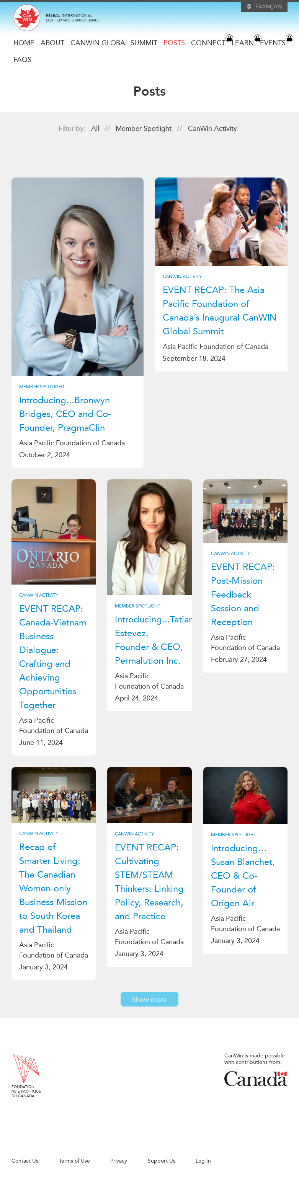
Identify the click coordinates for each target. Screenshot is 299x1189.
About (52, 43)
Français (268, 7)
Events (273, 43)
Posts (174, 43)
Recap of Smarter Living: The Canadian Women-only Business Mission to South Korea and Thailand (53, 888)
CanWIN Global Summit (113, 43)
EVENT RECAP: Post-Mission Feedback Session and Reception (243, 594)
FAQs (22, 59)
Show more (149, 999)
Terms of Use (74, 1161)
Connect (208, 43)
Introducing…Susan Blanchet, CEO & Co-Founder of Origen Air (243, 876)
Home (23, 43)
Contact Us (24, 1161)
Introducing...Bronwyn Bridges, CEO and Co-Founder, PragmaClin (65, 414)
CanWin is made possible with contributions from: (256, 1070)
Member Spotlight (144, 128)
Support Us (161, 1161)
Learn (243, 43)
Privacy (118, 1161)
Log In (203, 1161)
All (96, 128)
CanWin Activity (212, 128)
